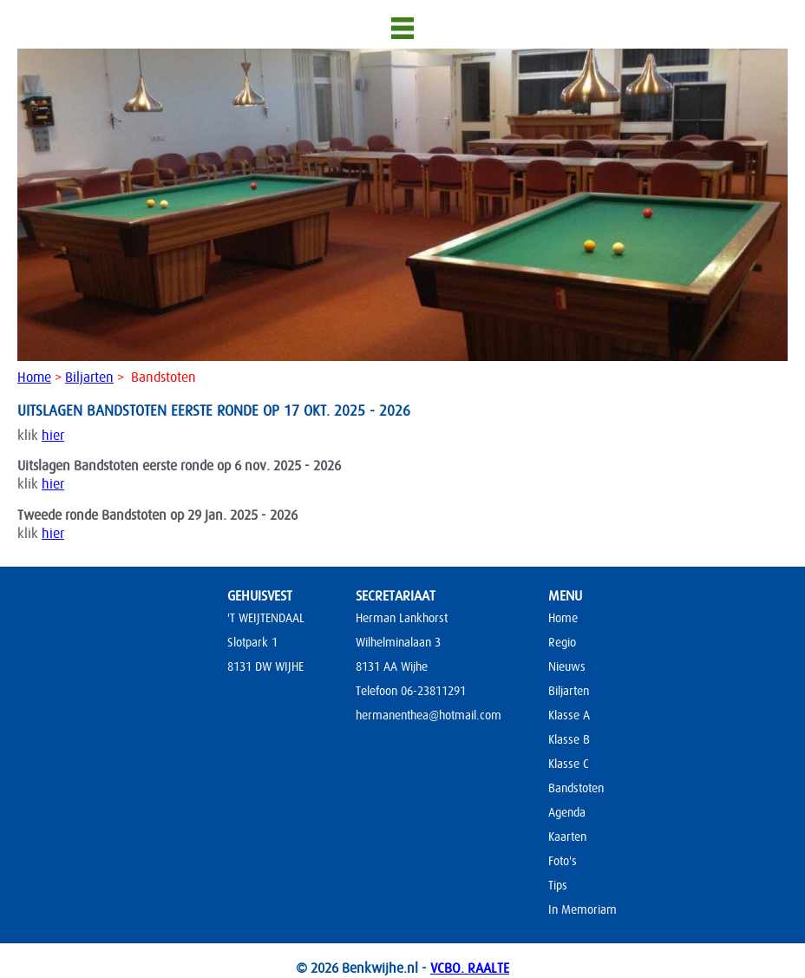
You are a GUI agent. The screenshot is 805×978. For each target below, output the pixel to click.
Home (34, 377)
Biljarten (89, 377)
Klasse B (569, 739)
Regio (562, 642)
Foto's (562, 861)
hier (53, 435)
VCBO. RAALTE (469, 968)
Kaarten (567, 836)
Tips (557, 885)
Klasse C (568, 764)
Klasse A (569, 715)
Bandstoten (576, 788)
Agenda (567, 812)
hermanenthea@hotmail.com (428, 715)
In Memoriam (582, 909)
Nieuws (567, 666)
